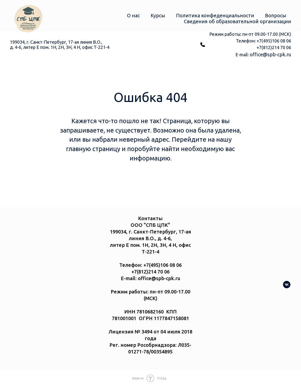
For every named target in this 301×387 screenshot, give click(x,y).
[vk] (286, 287)
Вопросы (275, 15)
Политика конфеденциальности (215, 15)
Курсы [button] (158, 15)
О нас (133, 15)
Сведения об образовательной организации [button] (237, 21)
